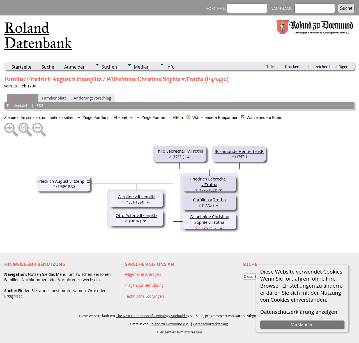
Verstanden (302, 324)
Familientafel (22, 98)
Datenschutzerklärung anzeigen (298, 311)
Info (170, 67)
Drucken (292, 66)
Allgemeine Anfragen (143, 274)
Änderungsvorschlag (92, 98)
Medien (141, 67)
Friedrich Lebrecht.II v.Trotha (209, 181)
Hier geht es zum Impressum (179, 332)
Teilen (271, 66)
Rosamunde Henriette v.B (239, 151)
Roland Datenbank (38, 35)
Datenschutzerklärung (210, 324)
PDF (40, 105)
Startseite (21, 67)
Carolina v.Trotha (209, 199)
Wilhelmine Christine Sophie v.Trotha (209, 219)
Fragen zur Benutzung (144, 285)
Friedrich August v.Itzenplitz (63, 181)
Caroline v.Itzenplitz (136, 196)
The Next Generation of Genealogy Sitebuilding (153, 315)
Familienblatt (54, 98)
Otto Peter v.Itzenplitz (136, 215)
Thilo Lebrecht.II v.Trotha (180, 151)
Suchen (109, 67)
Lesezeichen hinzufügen (328, 66)
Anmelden (75, 67)
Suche (48, 67)
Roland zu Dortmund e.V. (169, 324)
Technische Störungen (144, 296)
